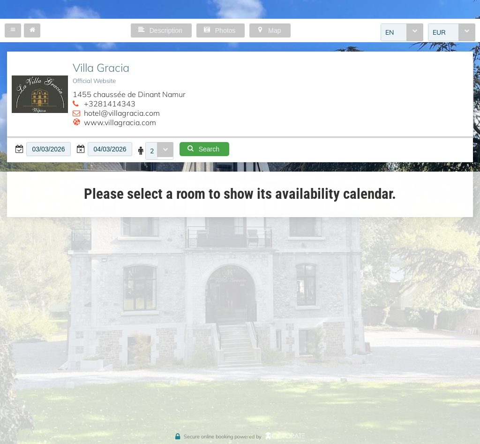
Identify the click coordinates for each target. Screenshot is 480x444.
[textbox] (48, 149)
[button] (13, 30)
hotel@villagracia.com (122, 113)
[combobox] (402, 32)
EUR (439, 32)
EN (389, 32)
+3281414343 (109, 103)
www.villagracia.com (120, 122)
